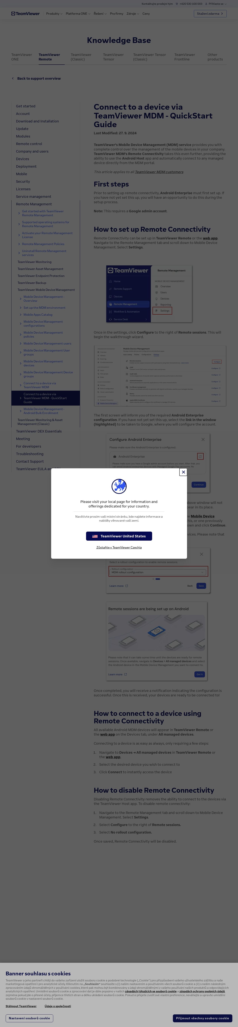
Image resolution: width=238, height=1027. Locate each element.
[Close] (183, 472)
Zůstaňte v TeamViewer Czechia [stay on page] (119, 547)
